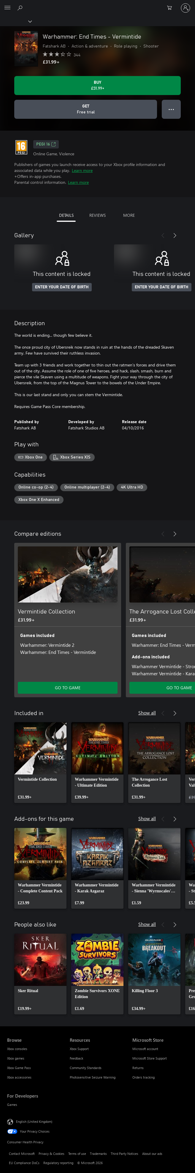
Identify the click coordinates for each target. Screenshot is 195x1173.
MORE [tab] (129, 215)
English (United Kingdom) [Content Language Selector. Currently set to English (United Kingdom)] (34, 1121)
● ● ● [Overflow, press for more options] (171, 109)
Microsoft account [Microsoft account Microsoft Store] (145, 1049)
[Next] (175, 235)
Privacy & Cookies (51, 1153)
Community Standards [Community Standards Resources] (86, 1068)
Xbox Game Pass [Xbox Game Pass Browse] (19, 1068)
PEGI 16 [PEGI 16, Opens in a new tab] (46, 144)
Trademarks (98, 1153)
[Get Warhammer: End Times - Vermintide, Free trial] (85, 109)
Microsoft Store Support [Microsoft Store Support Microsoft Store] (149, 1058)
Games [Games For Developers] (12, 1104)
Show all (147, 712)
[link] (40, 762)
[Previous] (163, 235)
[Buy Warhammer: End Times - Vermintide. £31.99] (97, 85)
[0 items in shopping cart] (171, 8)
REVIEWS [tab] (97, 215)
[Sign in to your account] (185, 8)
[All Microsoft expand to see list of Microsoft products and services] (7, 8)
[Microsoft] (97, 4)
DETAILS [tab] (66, 215)
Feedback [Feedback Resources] (76, 1058)
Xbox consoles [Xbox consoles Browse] (17, 1049)
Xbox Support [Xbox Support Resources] (79, 1049)
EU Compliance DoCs (24, 1163)
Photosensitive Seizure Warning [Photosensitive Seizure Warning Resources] (92, 1077)
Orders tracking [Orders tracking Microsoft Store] (143, 1077)
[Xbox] (15, 21)
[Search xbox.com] (21, 7)
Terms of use (77, 1153)
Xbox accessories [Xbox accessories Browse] (19, 1077)
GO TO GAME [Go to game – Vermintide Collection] (67, 687)
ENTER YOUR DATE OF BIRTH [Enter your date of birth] (62, 287)
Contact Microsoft (22, 1153)
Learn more (82, 170)
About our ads (152, 1153)
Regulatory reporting (58, 1163)
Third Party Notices (124, 1153)
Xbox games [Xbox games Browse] (15, 1058)
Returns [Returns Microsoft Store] (138, 1068)
